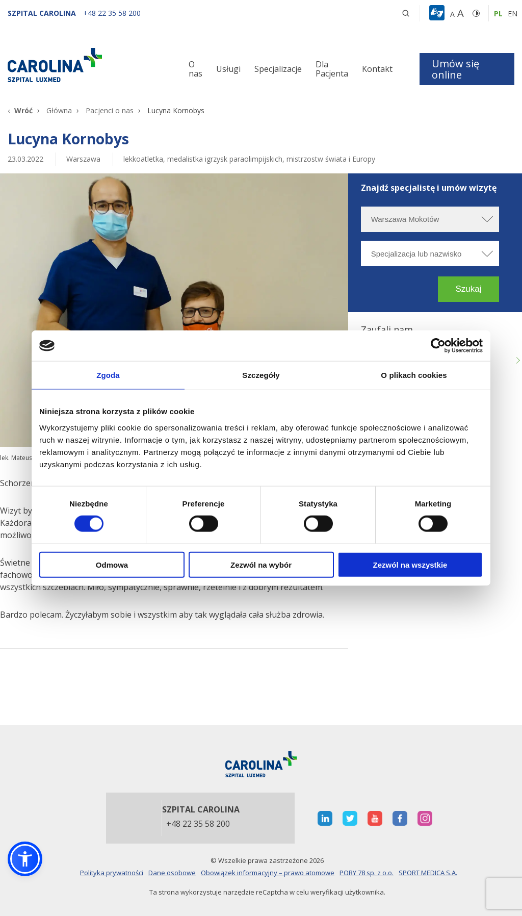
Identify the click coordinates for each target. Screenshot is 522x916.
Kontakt (377, 68)
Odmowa (112, 564)
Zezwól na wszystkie (410, 564)
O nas (195, 69)
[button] (438, 13)
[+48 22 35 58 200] (112, 13)
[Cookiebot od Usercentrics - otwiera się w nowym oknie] (438, 345)
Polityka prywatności (111, 872)
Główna (59, 110)
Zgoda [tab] (108, 375)
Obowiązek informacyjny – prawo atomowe (267, 872)
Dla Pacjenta (332, 69)
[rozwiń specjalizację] (486, 253)
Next (517, 360)
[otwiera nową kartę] (325, 818)
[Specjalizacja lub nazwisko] (430, 253)
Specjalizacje (278, 68)
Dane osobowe (172, 872)
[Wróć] (20, 110)
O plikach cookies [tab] (414, 375)
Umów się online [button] (455, 69)
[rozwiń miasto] (486, 219)
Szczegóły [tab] (260, 375)
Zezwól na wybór (261, 564)
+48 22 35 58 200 (198, 824)
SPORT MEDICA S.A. (428, 872)
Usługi (228, 68)
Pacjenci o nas (110, 110)
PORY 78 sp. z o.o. (367, 872)
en (512, 13)
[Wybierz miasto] (430, 219)
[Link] (87, 65)
